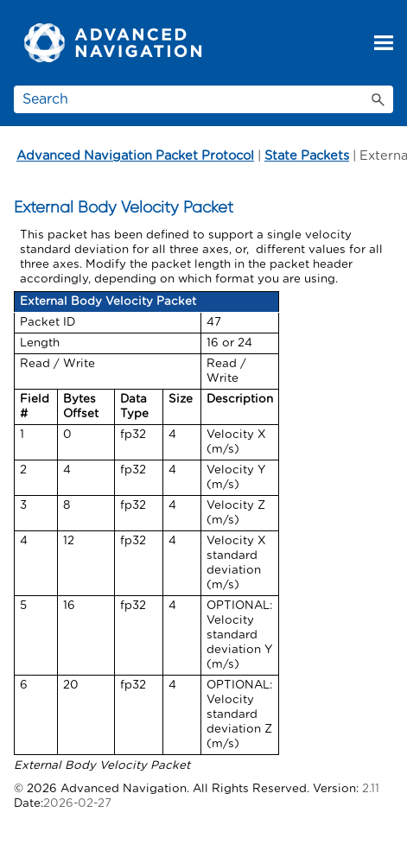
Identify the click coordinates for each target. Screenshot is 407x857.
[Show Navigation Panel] (383, 43)
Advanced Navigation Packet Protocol (135, 155)
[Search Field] (203, 99)
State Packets (306, 155)
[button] (377, 99)
